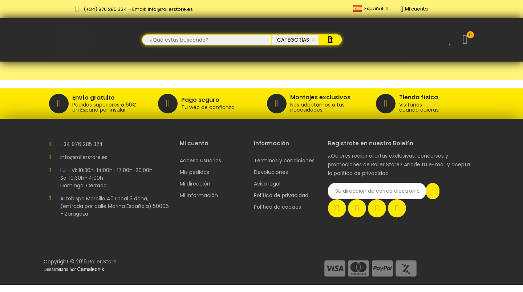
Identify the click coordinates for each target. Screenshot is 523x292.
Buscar (330, 39)
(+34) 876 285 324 (105, 9)
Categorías (293, 39)
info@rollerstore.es (170, 9)
